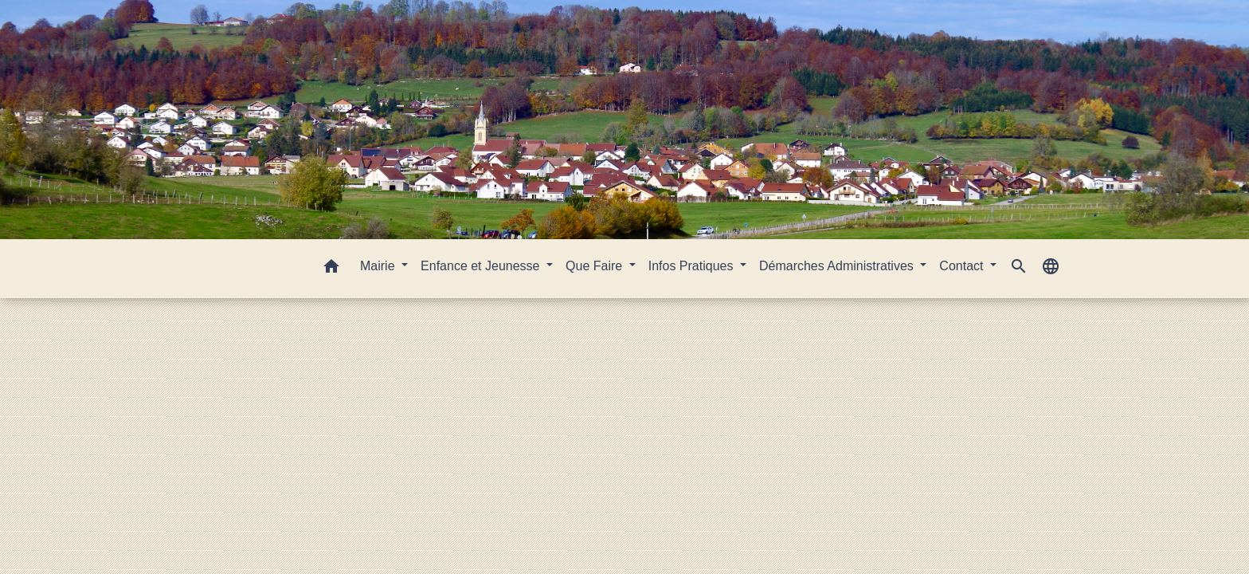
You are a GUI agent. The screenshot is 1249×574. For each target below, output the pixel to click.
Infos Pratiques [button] (692, 266)
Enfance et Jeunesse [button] (482, 266)
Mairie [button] (379, 266)
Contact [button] (963, 266)
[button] (331, 269)
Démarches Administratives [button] (838, 266)
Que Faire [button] (596, 266)
